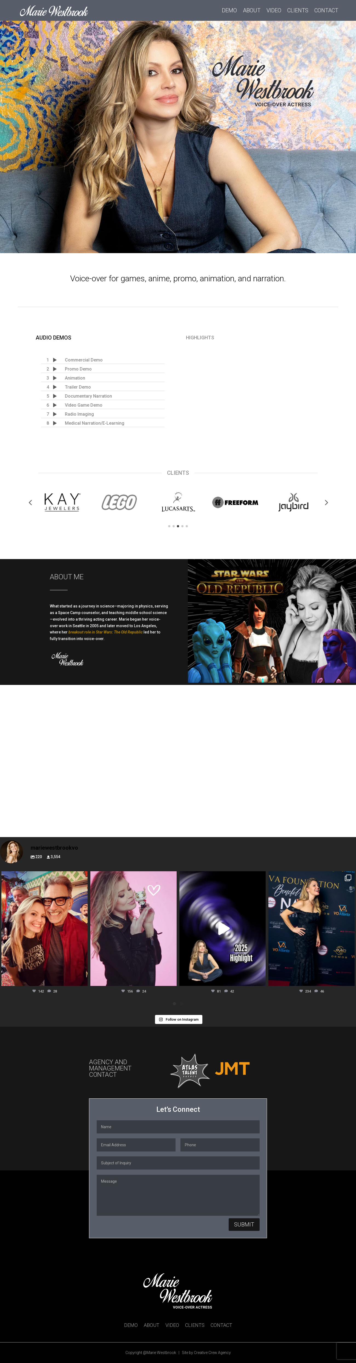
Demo (229, 10)
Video (273, 10)
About (251, 10)
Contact (326, 10)
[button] (30, 502)
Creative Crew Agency (212, 1352)
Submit (244, 1224)
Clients (297, 10)
